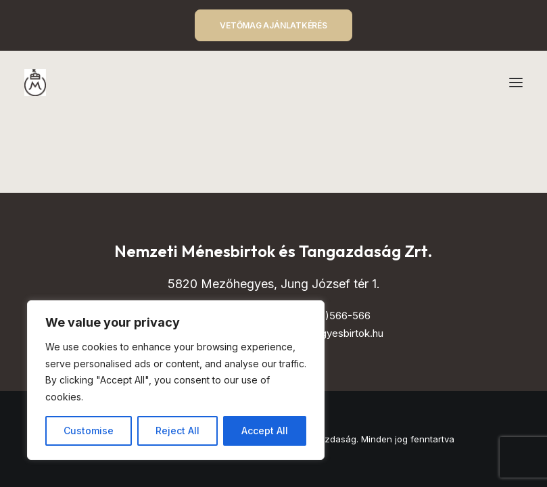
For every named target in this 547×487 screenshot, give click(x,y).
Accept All (264, 430)
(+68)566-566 (336, 315)
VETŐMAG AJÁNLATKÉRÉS (273, 25)
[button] (516, 82)
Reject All (177, 430)
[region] (176, 380)
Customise (89, 430)
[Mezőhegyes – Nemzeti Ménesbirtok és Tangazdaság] (35, 82)
